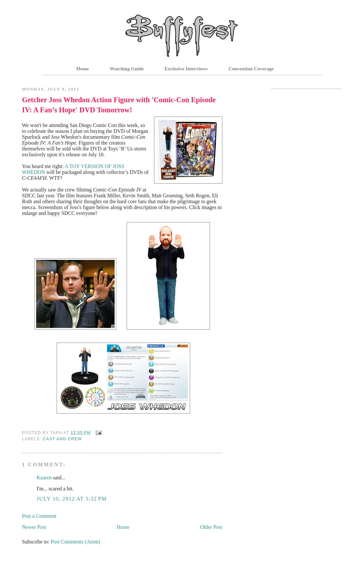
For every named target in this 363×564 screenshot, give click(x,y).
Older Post (211, 527)
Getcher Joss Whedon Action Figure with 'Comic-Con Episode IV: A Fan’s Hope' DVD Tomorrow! (119, 105)
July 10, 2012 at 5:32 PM (72, 498)
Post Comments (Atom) (75, 541)
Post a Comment (39, 516)
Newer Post (34, 527)
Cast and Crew (62, 439)
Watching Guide (127, 68)
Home (83, 68)
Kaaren (44, 477)
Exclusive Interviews (186, 68)
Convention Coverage (251, 68)
